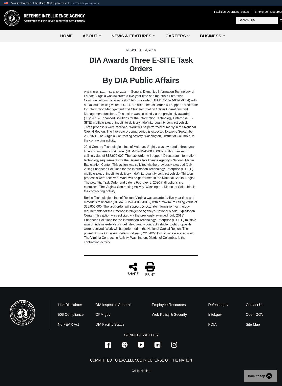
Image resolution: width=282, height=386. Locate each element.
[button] (85, 3)
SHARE (133, 268)
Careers (178, 36)
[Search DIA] (257, 20)
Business (212, 36)
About (92, 36)
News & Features (133, 36)
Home (66, 36)
